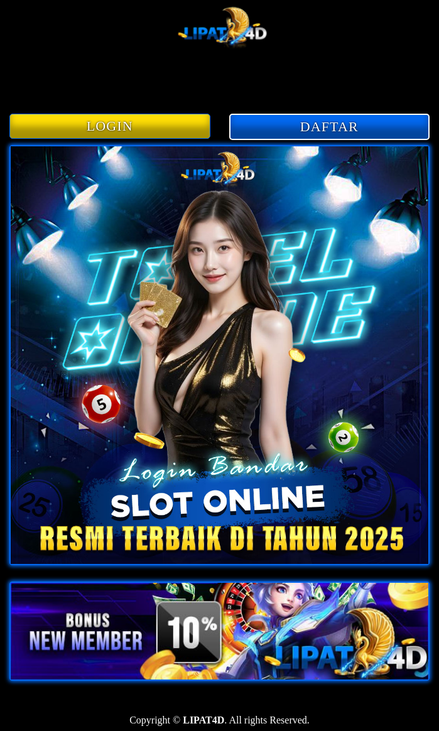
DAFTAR (329, 126)
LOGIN (110, 126)
